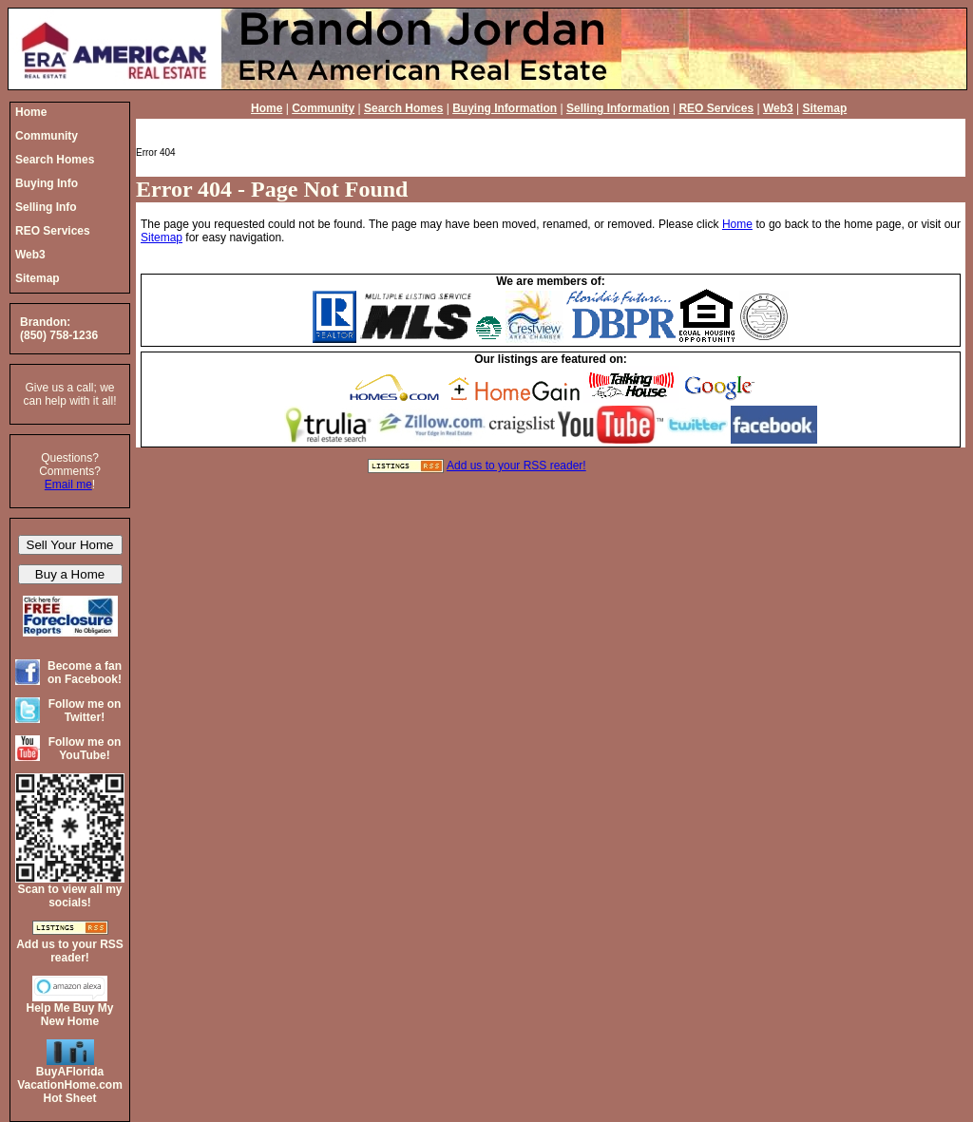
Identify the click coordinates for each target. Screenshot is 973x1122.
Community (323, 108)
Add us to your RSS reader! (516, 465)
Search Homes (403, 108)
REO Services (716, 108)
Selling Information (618, 108)
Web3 (778, 108)
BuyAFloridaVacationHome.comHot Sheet (70, 1085)
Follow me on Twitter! (85, 710)
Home (266, 108)
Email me (68, 484)
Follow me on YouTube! (85, 748)
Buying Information (504, 108)
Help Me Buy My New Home (69, 1014)
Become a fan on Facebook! (85, 672)
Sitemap (825, 108)
